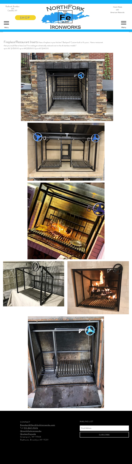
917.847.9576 (31, 427)
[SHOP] (25, 17)
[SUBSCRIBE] (104, 434)
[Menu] (123, 24)
